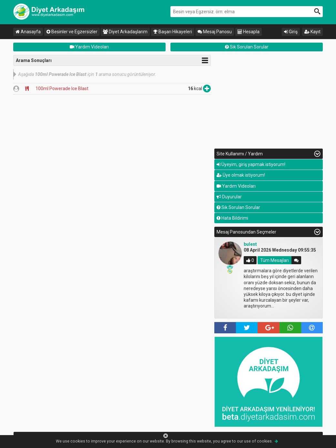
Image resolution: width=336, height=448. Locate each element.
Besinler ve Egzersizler (71, 31)
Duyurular (229, 196)
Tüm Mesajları (274, 260)
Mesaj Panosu (215, 31)
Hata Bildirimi (232, 218)
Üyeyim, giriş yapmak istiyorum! (251, 164)
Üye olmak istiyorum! (241, 175)
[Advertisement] (268, 100)
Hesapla (249, 31)
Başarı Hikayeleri (172, 31)
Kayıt (312, 31)
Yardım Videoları (89, 46)
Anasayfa (28, 31)
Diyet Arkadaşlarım (125, 31)
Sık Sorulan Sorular (247, 46)
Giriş (291, 31)
